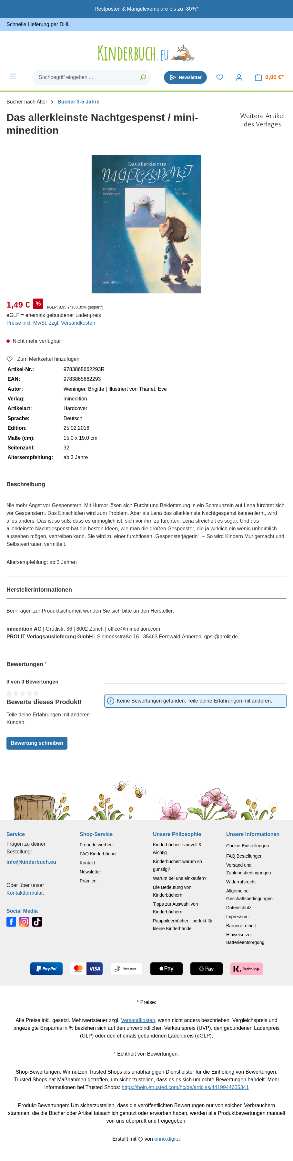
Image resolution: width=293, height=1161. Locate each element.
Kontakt (87, 862)
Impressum (237, 916)
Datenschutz (238, 907)
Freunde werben (96, 844)
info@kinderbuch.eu (31, 862)
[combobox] (84, 77)
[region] (146, 224)
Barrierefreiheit (241, 925)
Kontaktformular (24, 893)
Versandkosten (138, 1020)
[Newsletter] (185, 77)
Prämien (88, 880)
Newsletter (90, 871)
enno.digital (167, 1139)
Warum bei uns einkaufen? (180, 878)
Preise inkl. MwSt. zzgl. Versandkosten (50, 323)
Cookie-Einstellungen (247, 845)
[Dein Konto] (239, 77)
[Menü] (12, 76)
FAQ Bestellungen (244, 856)
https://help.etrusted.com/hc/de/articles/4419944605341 (185, 1087)
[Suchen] (143, 77)
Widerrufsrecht (241, 881)
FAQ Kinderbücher (98, 853)
